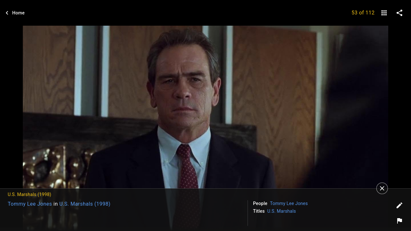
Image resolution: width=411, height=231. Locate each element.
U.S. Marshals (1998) (84, 204)
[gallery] (384, 13)
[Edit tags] (399, 205)
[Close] (382, 188)
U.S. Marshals (281, 211)
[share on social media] (399, 13)
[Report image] (399, 220)
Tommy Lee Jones (30, 204)
